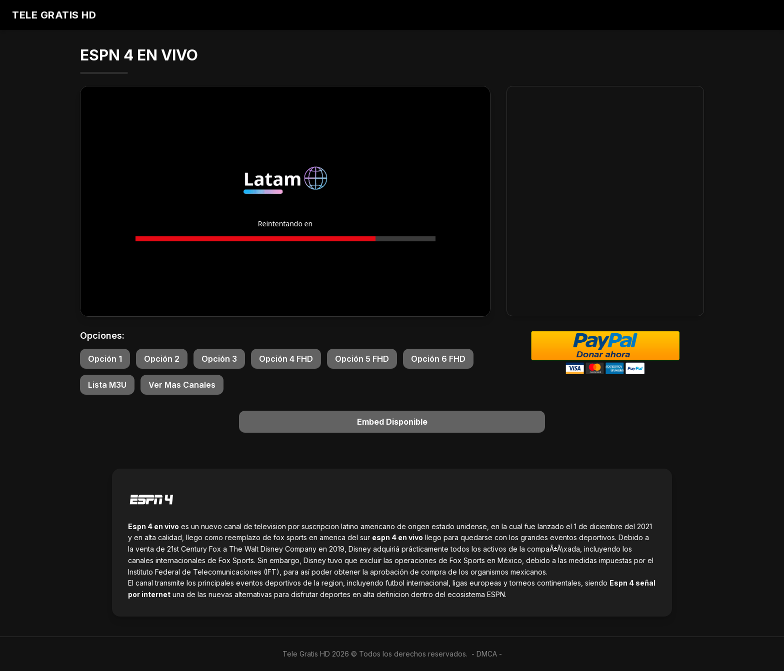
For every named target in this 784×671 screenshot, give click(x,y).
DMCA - (489, 654)
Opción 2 (162, 359)
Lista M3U (107, 385)
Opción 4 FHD (286, 359)
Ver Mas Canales (182, 385)
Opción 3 (219, 359)
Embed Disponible (392, 422)
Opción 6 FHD (438, 359)
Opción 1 (105, 359)
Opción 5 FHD (362, 359)
